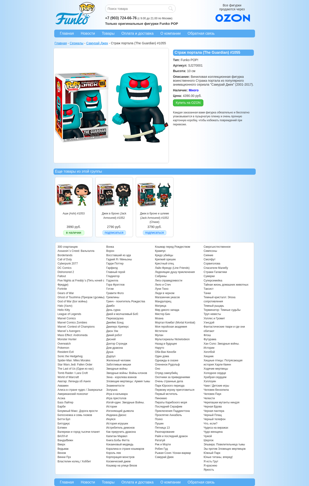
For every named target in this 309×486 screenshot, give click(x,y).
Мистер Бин (162, 314)
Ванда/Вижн (65, 440)
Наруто (159, 347)
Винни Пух (64, 457)
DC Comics (65, 268)
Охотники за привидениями (172, 377)
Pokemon (63, 347)
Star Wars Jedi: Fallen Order (75, 364)
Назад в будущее (166, 343)
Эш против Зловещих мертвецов (225, 448)
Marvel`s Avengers (69, 331)
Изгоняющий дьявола (120, 411)
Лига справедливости (168, 280)
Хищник (208, 356)
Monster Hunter (67, 339)
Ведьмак (63, 448)
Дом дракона (114, 347)
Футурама (210, 339)
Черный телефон (214, 419)
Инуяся (110, 419)
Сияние (208, 255)
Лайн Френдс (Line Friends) (172, 268)
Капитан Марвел (116, 436)
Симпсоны (210, 251)
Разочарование (164, 431)
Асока (61, 398)
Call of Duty (65, 259)
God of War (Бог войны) (72, 301)
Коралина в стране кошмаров (125, 448)
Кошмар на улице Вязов (121, 465)
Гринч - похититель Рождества (125, 301)
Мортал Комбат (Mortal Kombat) (175, 322)
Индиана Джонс (116, 415)
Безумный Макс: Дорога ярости (78, 411)
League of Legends (69, 314)
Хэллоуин (210, 381)
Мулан (159, 335)
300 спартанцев (68, 246)
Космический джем (118, 461)
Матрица (160, 305)
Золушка (111, 389)
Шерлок (208, 440)
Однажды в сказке (166, 360)
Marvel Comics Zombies (72, 322)
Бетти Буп (64, 419)
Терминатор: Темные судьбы (222, 310)
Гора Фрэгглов (115, 284)
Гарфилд (112, 268)
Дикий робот (114, 335)
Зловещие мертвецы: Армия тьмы (128, 381)
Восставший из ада (118, 255)
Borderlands (65, 255)
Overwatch (64, 343)
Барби (62, 406)
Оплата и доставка (137, 33)
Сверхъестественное (217, 246)
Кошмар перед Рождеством (172, 246)
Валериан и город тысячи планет (79, 431)
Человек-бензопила (216, 389)
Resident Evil (66, 352)
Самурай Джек (164, 457)
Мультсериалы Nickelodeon (172, 339)
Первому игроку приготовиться (174, 389)
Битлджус (64, 423)
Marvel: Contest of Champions (76, 326)
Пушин (159, 423)
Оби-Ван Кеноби (165, 352)
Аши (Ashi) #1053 (74, 213)
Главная (67, 33)
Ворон (110, 251)
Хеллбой (209, 352)
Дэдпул (110, 356)
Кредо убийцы (164, 255)
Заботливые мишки (118, 364)
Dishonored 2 (66, 272)
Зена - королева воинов (121, 377)
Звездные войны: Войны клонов (126, 373)
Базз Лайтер (66, 402)
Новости (88, 33)
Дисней (111, 339)
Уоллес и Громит (214, 318)
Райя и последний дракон (171, 436)
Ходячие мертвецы (216, 368)
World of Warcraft (68, 377)
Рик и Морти (163, 444)
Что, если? (210, 423)
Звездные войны (116, 368)
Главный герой (115, 272)
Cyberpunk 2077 (68, 263)
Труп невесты (212, 314)
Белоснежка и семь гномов (75, 415)
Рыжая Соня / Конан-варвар (173, 453)
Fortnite (62, 288)
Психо (159, 419)
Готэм (109, 288)
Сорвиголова (212, 263)
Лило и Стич (163, 284)
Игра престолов (116, 398)
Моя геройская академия (171, 326)
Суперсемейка (213, 280)
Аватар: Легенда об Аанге (74, 381)
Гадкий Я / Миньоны (119, 259)
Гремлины (112, 297)
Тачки (207, 293)
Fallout (62, 276)
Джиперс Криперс (117, 326)
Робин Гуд (161, 448)
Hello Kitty (64, 310)
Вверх (61, 444)
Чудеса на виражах (216, 427)
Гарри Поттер (114, 263)
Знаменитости (115, 385)
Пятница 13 (162, 427)
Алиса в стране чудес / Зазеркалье (80, 389)
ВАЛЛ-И (63, 436)
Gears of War (66, 293)
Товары (108, 33)
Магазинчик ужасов (167, 297)
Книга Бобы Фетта (117, 440)
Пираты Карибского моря (171, 402)
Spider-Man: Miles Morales (74, 360)
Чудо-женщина (213, 431)
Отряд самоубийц (166, 373)
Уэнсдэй (209, 322)
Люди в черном (164, 293)
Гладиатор (112, 276)
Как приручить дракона (121, 431)
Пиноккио (161, 398)
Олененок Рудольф (167, 364)
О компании (170, 33)
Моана (159, 318)
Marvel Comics (67, 318)
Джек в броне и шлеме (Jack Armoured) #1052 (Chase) (154, 218)
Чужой (208, 436)
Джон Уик (112, 331)
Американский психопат (73, 394)
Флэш (207, 335)
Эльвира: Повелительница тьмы (224, 444)
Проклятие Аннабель (168, 415)
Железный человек (118, 360)
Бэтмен (62, 427)
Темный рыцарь (214, 305)
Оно (157, 368)
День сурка (113, 310)
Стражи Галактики (215, 272)
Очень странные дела (169, 381)
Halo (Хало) (65, 305)
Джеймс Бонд (114, 322)
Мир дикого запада (167, 310)
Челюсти (209, 398)
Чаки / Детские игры (216, 385)
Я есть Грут (211, 461)
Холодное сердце (215, 373)
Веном (62, 453)
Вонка (110, 246)
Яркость (209, 469)
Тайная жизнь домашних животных (226, 284)
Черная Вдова (213, 406)
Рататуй (160, 440)
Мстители (161, 331)
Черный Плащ (213, 415)
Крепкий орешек (165, 259)
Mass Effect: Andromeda (73, 335)
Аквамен (63, 385)
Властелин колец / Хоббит (74, 461)
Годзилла (112, 280)
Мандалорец (163, 301)
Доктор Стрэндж (116, 343)
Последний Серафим (168, 406)
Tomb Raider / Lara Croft (73, 373)
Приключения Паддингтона (172, 411)
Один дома (162, 356)
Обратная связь (201, 33)
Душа (109, 352)
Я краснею (210, 465)
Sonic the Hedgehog (70, 356)
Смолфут (209, 259)
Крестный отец (164, 263)
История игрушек (117, 423)
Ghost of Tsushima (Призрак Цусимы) (81, 297)
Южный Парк (212, 453)
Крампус (160, 251)
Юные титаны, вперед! (218, 457)
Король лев (113, 453)
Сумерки (209, 276)
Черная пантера (214, 411)
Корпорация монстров (120, 457)
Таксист (208, 288)
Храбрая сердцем (215, 377)
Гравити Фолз (115, 293)
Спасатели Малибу (216, 268)
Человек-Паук (212, 394)
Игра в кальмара (117, 394)
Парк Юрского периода (169, 385)
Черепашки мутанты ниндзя (221, 402)
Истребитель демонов (120, 427)
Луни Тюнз (161, 288)
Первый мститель (166, 394)
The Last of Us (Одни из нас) (76, 368)
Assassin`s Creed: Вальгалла (76, 251)
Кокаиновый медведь (119, 444)
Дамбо (110, 305)
